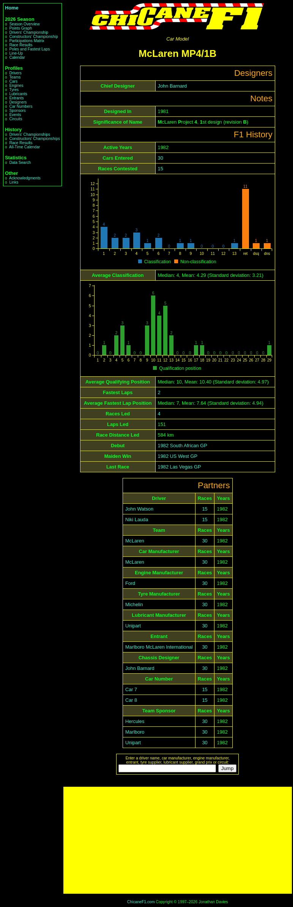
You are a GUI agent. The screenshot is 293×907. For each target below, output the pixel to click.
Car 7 (131, 689)
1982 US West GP (177, 456)
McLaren (134, 541)
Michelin (134, 604)
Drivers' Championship (28, 32)
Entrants (16, 98)
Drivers (15, 73)
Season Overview (24, 24)
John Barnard (172, 86)
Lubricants (18, 94)
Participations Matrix (26, 41)
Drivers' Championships (29, 134)
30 (160, 158)
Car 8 (131, 700)
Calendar (17, 57)
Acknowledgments (25, 178)
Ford (130, 583)
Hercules (135, 721)
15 (160, 168)
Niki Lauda (136, 519)
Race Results (20, 45)
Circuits (15, 119)
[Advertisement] (177, 840)
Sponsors (17, 110)
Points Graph (20, 28)
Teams (14, 77)
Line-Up (16, 53)
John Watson (139, 509)
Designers (18, 102)
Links (13, 182)
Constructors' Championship (33, 37)
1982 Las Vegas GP (179, 467)
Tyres (14, 90)
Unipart (133, 626)
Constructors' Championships (34, 139)
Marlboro (135, 732)
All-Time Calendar (24, 147)
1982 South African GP (182, 445)
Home (12, 8)
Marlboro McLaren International (159, 647)
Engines (16, 85)
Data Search (20, 162)
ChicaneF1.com (141, 902)
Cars (13, 81)
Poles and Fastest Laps (29, 49)
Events (15, 115)
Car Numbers (20, 106)
